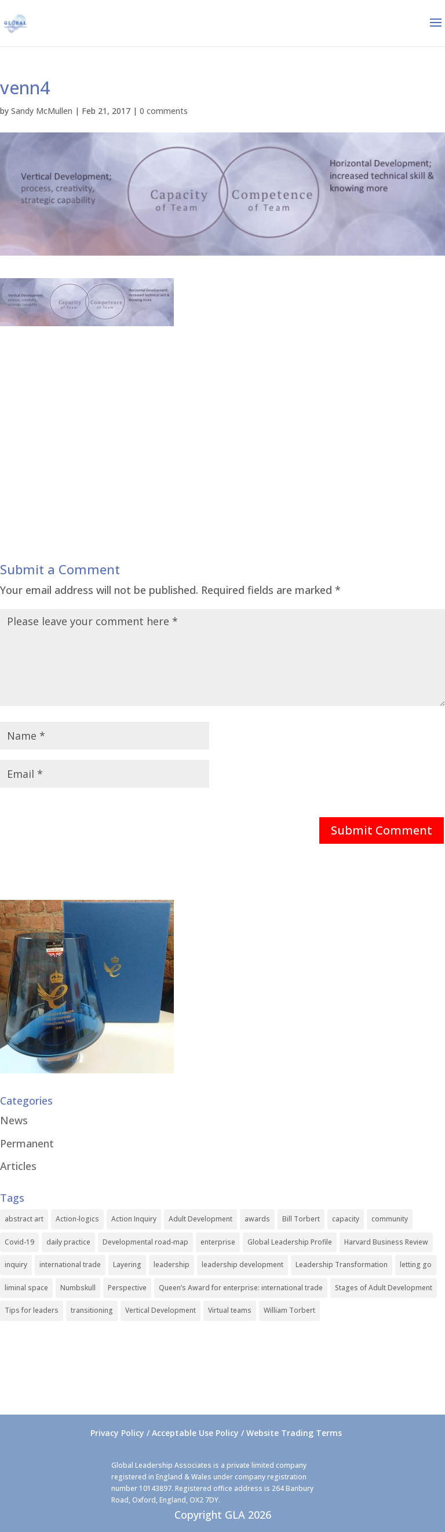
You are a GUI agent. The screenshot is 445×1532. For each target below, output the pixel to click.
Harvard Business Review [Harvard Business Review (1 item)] (386, 1242)
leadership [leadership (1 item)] (171, 1264)
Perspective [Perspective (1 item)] (127, 1288)
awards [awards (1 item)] (257, 1219)
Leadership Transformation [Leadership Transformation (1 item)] (342, 1264)
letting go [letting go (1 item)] (416, 1264)
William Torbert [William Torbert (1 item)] (289, 1310)
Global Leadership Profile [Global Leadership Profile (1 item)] (289, 1242)
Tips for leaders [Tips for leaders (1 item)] (32, 1310)
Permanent (27, 1143)
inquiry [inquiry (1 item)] (16, 1264)
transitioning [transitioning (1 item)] (92, 1310)
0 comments (164, 110)
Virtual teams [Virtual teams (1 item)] (229, 1310)
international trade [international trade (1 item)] (70, 1264)
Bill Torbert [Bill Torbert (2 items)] (301, 1219)
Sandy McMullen (41, 110)
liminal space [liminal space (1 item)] (26, 1288)
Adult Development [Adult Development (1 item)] (200, 1219)
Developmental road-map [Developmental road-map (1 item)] (145, 1242)
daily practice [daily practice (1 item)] (68, 1242)
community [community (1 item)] (389, 1219)
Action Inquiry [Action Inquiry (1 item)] (133, 1219)
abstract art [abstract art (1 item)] (24, 1219)
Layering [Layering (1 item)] (127, 1264)
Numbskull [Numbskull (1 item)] (78, 1288)
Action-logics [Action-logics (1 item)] (77, 1219)
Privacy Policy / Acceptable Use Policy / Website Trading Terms (216, 1432)
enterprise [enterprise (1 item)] (217, 1242)
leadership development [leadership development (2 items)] (242, 1264)
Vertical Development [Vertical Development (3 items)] (160, 1310)
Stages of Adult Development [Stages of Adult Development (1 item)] (383, 1288)
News (14, 1120)
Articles (18, 1166)
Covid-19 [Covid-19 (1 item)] (19, 1242)
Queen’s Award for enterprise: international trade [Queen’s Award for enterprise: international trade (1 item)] (241, 1288)
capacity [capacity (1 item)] (345, 1219)
